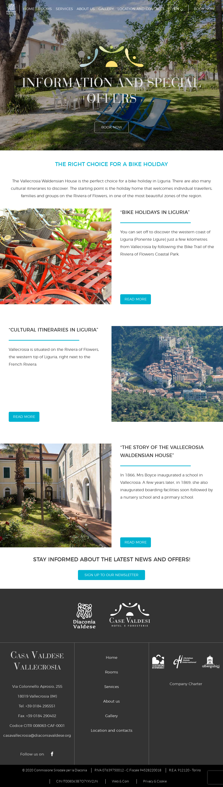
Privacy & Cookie (155, 781)
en (178, 9)
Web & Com (120, 781)
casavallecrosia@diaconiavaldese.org (37, 735)
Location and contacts (141, 9)
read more (136, 299)
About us (86, 9)
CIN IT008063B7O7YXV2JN (77, 781)
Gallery (106, 9)
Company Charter (186, 684)
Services (64, 9)
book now (204, 9)
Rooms (45, 9)
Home (28, 9)
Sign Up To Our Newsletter (111, 575)
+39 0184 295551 (40, 706)
